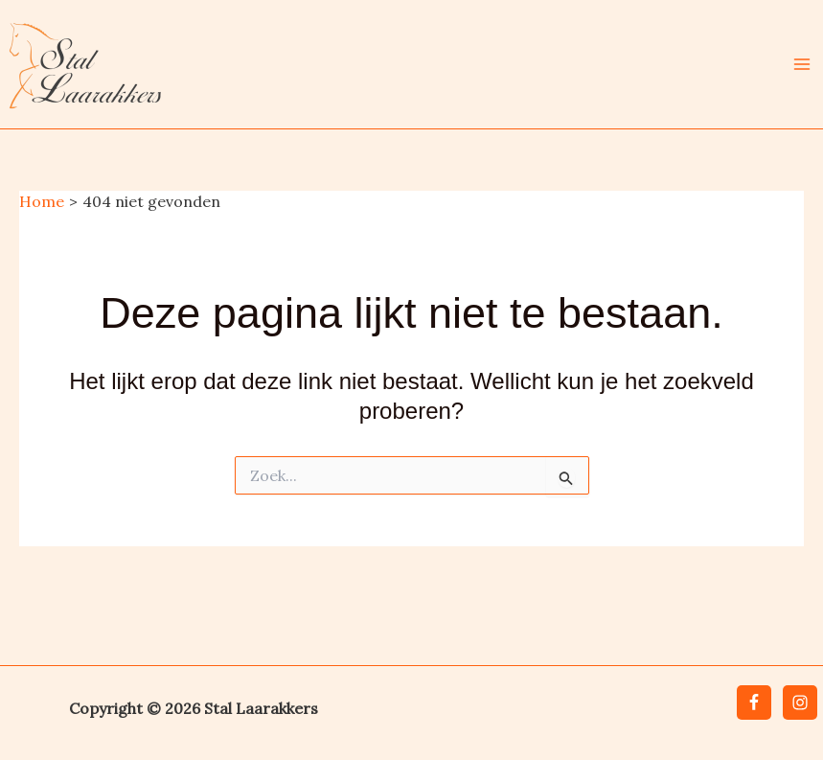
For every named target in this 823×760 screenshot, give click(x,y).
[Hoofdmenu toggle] (802, 64)
